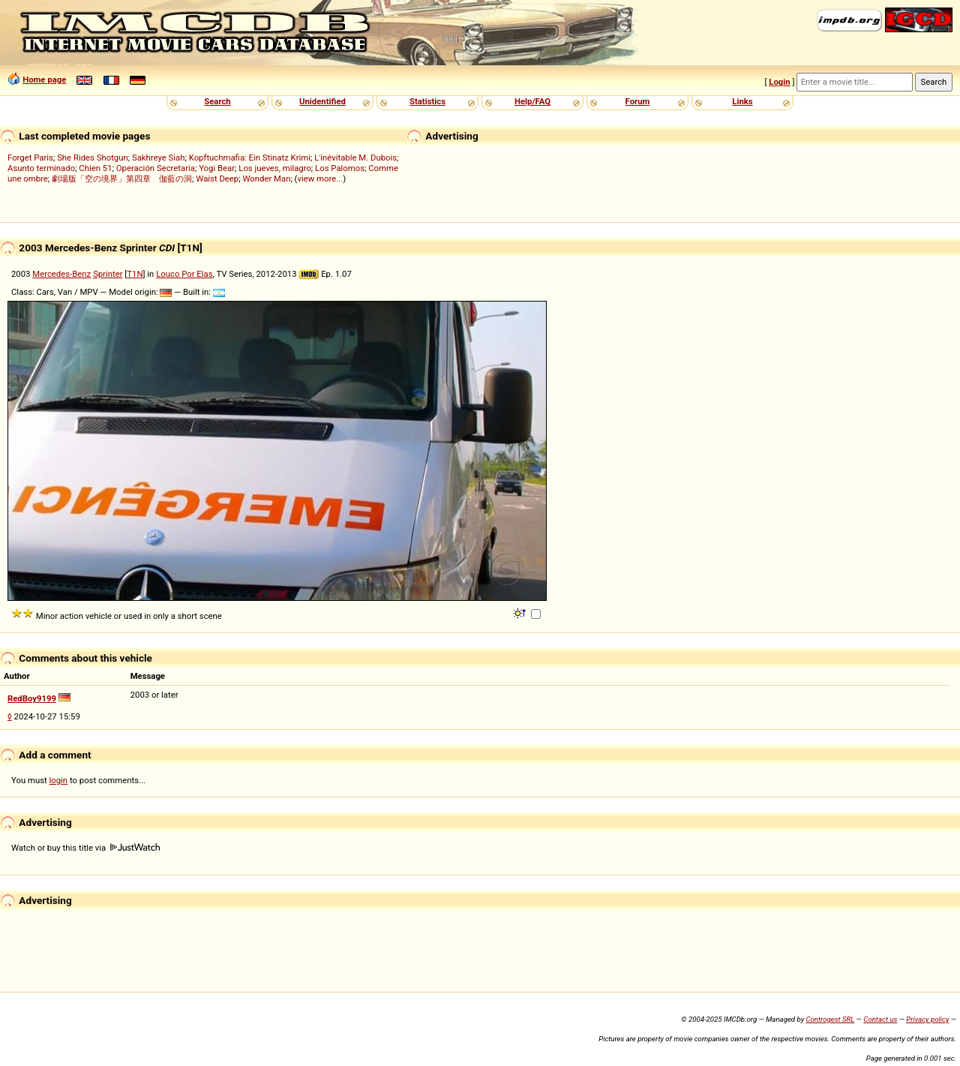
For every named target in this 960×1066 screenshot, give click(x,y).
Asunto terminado (41, 168)
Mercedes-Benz (61, 274)
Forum (638, 101)
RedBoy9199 (32, 698)
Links (742, 101)
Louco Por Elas (184, 274)
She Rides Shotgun (92, 157)
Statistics (428, 101)
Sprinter (108, 274)
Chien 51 (95, 168)
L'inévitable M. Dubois (355, 157)
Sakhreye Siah (158, 157)
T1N (134, 274)
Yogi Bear (217, 168)
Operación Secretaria (155, 168)
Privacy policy (927, 1019)
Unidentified (322, 101)
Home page (44, 79)
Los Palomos (339, 168)
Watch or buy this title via (85, 847)
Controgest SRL (830, 1019)
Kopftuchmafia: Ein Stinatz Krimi (249, 157)
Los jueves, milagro (274, 168)
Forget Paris (30, 157)
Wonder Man (266, 178)
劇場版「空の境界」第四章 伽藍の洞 (122, 178)
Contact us (880, 1019)
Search (217, 101)
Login (779, 82)
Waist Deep (217, 178)
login (59, 780)
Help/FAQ (532, 101)
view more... (321, 178)
